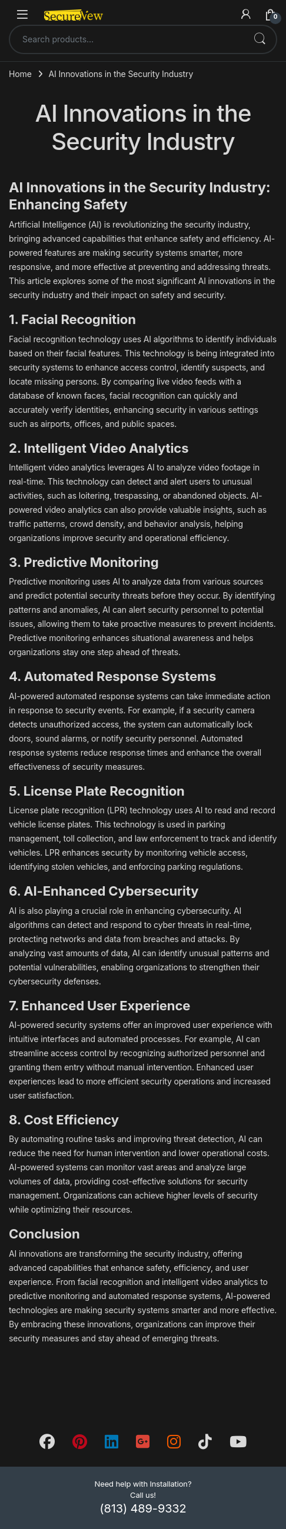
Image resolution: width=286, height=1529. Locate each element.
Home (20, 74)
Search (259, 39)
